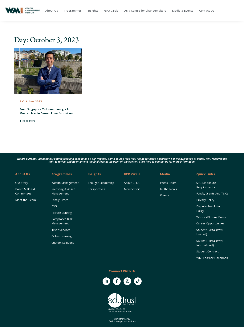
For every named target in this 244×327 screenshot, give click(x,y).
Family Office (59, 200)
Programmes (73, 10)
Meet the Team (25, 200)
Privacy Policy (205, 200)
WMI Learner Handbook (212, 258)
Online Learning (61, 236)
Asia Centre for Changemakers (145, 10)
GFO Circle (111, 10)
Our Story (21, 183)
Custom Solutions (62, 242)
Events (164, 195)
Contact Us (206, 10)
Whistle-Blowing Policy (211, 217)
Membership (132, 189)
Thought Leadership (101, 183)
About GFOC (132, 183)
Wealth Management (65, 183)
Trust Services (61, 230)
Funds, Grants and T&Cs (212, 193)
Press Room (168, 183)
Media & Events (182, 10)
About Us (51, 10)
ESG (54, 206)
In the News (168, 189)
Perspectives (96, 189)
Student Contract (207, 251)
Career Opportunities (210, 223)
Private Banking (61, 213)
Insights (92, 10)
